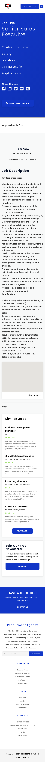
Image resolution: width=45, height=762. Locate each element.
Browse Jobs (22, 670)
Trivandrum (24, 459)
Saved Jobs (22, 683)
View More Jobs (16, 160)
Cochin (22, 510)
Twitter (22, 732)
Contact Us (22, 607)
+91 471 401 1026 (22, 722)
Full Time (21, 47)
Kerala (15, 459)
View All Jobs (22, 531)
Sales (21, 125)
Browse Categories (22, 673)
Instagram (22, 735)
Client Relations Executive (19, 455)
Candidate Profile (22, 677)
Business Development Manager (18, 429)
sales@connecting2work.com (22, 725)
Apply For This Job (18, 103)
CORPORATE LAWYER (16, 506)
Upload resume (22, 704)
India (9, 459)
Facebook (22, 729)
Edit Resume (22, 680)
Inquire (22, 701)
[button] (23, 375)
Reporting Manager (16, 481)
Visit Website (30, 160)
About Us (22, 697)
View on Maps (34, 395)
